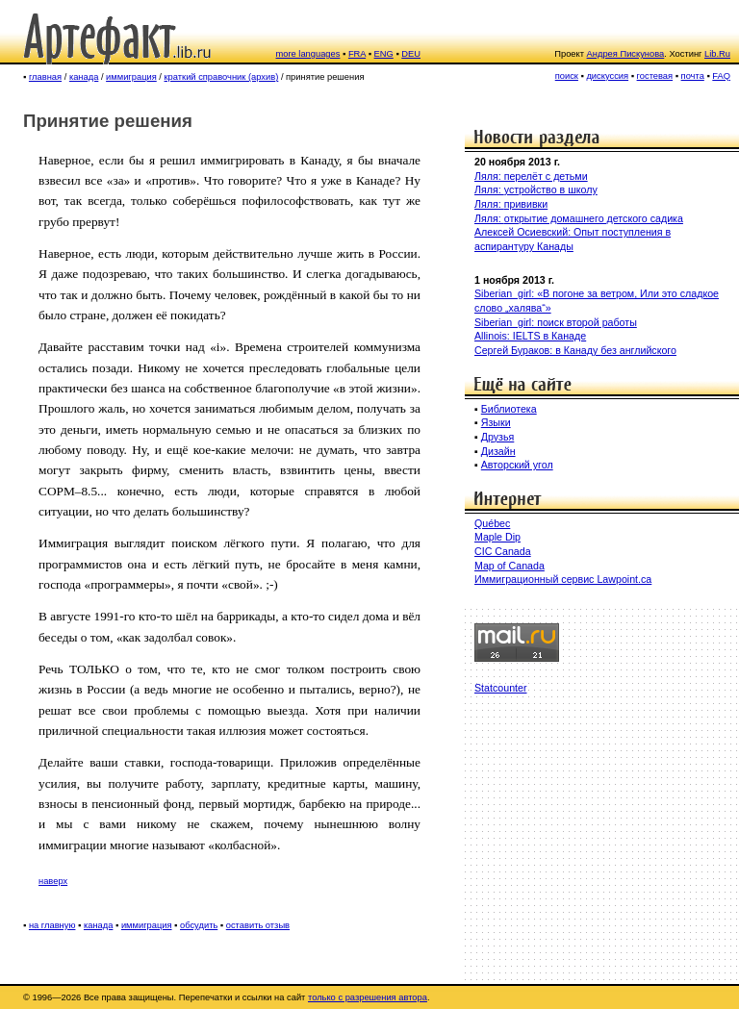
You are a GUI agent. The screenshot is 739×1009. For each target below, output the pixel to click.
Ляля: (489, 189)
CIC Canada (502, 551)
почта (692, 76)
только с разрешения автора (367, 997)
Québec (492, 523)
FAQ (721, 76)
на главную (52, 925)
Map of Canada (509, 565)
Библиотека (509, 409)
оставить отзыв (258, 925)
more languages (308, 54)
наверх (52, 881)
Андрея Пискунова (626, 54)
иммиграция (131, 77)
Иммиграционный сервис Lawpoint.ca (562, 579)
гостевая (655, 76)
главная (45, 77)
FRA (357, 54)
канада (83, 77)
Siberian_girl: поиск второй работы (555, 322)
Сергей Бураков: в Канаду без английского (575, 350)
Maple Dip (497, 536)
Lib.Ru (717, 54)
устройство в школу (551, 189)
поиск (566, 76)
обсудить (198, 925)
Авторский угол (517, 464)
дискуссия (607, 76)
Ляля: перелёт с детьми (531, 176)
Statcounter (500, 688)
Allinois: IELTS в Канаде (530, 335)
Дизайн (498, 451)
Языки (496, 422)
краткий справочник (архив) (222, 77)
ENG (384, 54)
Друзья (498, 436)
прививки (526, 204)
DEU (410, 54)
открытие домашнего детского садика (593, 218)
